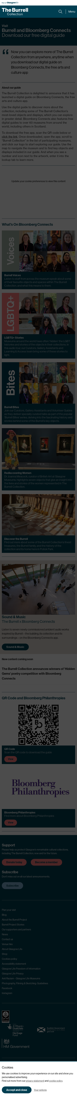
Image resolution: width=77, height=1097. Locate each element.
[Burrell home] (15, 11)
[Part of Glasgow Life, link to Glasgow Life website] (10, 3)
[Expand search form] (60, 11)
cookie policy (55, 1080)
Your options (40, 1090)
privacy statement (35, 1080)
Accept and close (16, 1090)
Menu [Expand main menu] (71, 11)
